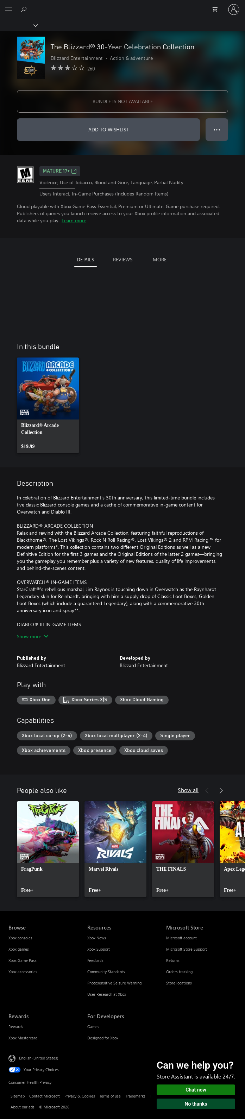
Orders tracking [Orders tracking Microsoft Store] (179, 971)
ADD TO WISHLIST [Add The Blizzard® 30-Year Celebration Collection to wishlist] (108, 129)
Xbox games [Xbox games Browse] (18, 949)
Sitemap (18, 1096)
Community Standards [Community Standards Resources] (106, 971)
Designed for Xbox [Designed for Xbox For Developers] (102, 1038)
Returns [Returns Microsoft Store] (173, 960)
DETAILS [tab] (85, 259)
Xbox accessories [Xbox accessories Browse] (22, 971)
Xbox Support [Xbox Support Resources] (98, 949)
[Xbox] (18, 25)
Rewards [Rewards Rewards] (15, 1026)
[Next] (221, 791)
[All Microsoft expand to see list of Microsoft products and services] (8, 9)
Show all (188, 790)
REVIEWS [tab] (122, 259)
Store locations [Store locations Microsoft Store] (179, 983)
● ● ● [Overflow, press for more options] (217, 129)
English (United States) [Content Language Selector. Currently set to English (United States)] (38, 1058)
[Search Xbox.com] (25, 9)
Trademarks (135, 1096)
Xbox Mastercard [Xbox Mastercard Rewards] (22, 1038)
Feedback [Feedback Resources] (95, 960)
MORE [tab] (160, 259)
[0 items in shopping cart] (216, 9)
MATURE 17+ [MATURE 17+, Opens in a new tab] (60, 171)
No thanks (196, 1104)
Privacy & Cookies (79, 1096)
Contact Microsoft (44, 1096)
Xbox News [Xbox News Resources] (96, 937)
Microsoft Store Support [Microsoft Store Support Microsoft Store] (186, 949)
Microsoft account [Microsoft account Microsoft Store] (181, 937)
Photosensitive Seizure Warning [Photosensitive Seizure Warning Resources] (114, 983)
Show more (32, 636)
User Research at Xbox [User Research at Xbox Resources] (106, 994)
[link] (48, 405)
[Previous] (207, 791)
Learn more (74, 220)
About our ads (22, 1107)
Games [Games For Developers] (93, 1026)
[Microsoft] (122, 5)
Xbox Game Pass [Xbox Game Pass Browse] (22, 960)
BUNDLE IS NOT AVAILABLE (123, 101)
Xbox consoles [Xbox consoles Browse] (20, 937)
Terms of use (110, 1096)
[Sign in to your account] (233, 9)
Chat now (196, 1090)
